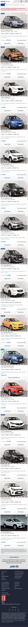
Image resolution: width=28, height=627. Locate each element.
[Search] (26, 5)
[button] (21, 40)
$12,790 (8, 40)
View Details (21, 43)
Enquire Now (7, 43)
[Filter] (3, 5)
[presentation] (2, 21)
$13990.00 (3, 40)
